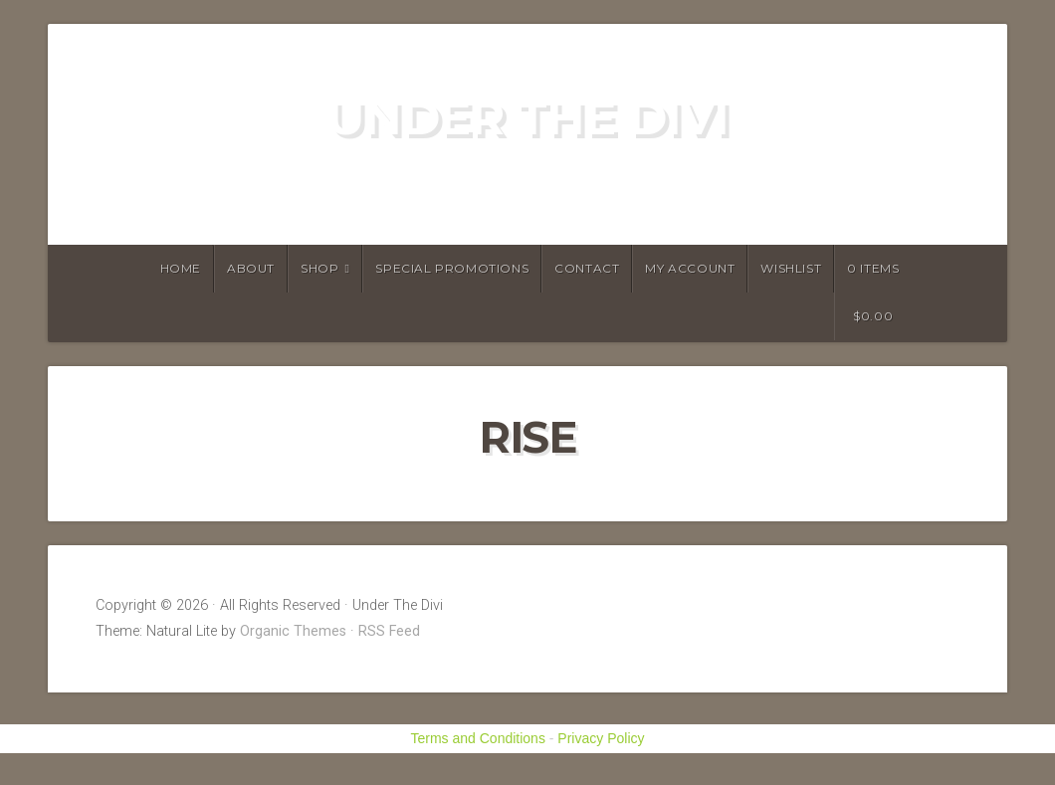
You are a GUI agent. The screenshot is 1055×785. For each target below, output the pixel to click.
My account (690, 268)
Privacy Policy (600, 738)
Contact (586, 268)
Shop (319, 268)
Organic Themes (293, 631)
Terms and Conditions (478, 738)
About (251, 268)
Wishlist (790, 268)
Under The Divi (527, 117)
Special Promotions (451, 268)
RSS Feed (389, 631)
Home (180, 268)
